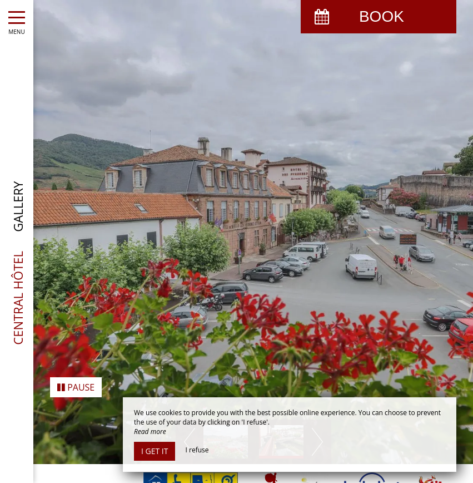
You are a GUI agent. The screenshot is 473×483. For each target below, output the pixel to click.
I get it (154, 451)
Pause (75, 365)
